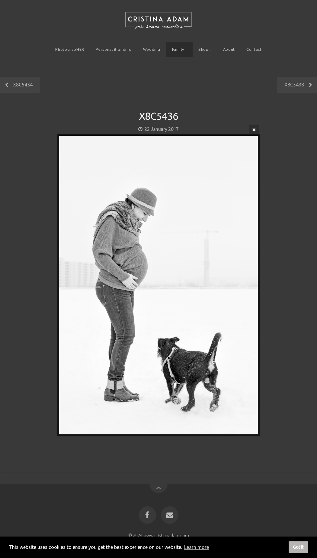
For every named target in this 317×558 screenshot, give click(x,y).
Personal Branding (113, 49)
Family (178, 49)
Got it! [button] (298, 547)
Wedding (151, 49)
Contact (253, 49)
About (229, 49)
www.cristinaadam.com (166, 535)
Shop (203, 49)
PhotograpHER (69, 49)
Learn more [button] (196, 547)
